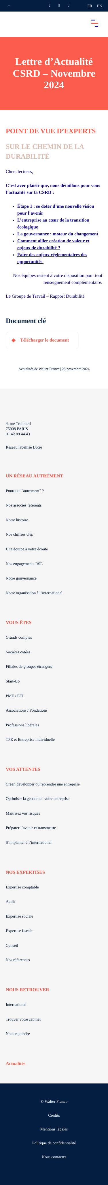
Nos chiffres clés (19, 534)
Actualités (15, 1063)
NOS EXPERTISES (25, 872)
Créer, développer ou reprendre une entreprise (43, 784)
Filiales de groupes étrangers (29, 667)
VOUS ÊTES (18, 622)
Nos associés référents (23, 505)
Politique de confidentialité (54, 1143)
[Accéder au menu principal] (94, 23)
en (99, 6)
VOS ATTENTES (23, 769)
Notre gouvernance (21, 578)
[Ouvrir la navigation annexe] (9, 5)
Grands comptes (19, 637)
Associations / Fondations (27, 710)
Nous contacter (54, 1157)
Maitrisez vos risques (23, 813)
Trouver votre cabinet (23, 1019)
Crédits (54, 1115)
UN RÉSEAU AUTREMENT (34, 476)
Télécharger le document (44, 340)
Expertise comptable (22, 887)
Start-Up (13, 681)
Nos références (18, 960)
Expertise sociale (19, 916)
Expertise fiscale (19, 931)
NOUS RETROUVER (27, 989)
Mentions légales (54, 1129)
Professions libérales (22, 725)
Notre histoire (17, 520)
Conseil (12, 946)
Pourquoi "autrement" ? (25, 491)
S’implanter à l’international (29, 843)
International (16, 1005)
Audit (10, 902)
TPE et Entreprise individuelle (30, 740)
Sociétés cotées (18, 652)
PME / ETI (14, 696)
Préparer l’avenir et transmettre (31, 828)
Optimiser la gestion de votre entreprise (37, 799)
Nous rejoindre (18, 1034)
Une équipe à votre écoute (27, 549)
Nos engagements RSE (24, 564)
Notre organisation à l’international (34, 593)
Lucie (37, 447)
